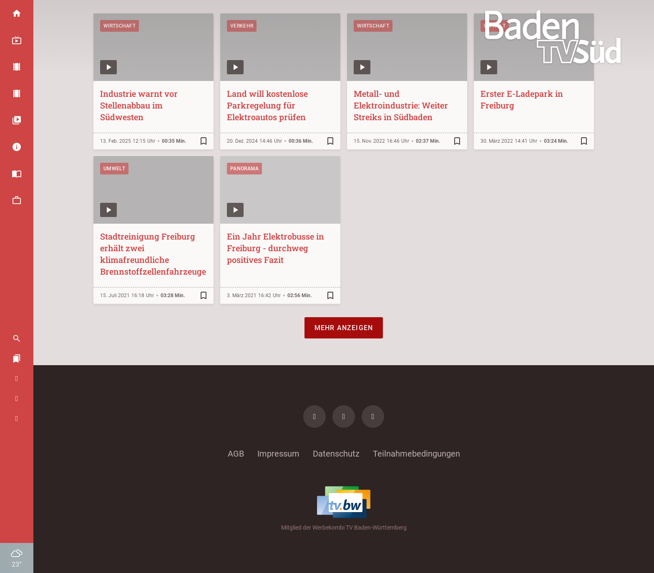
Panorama (244, 169)
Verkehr (241, 26)
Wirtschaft (119, 26)
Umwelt (114, 169)
